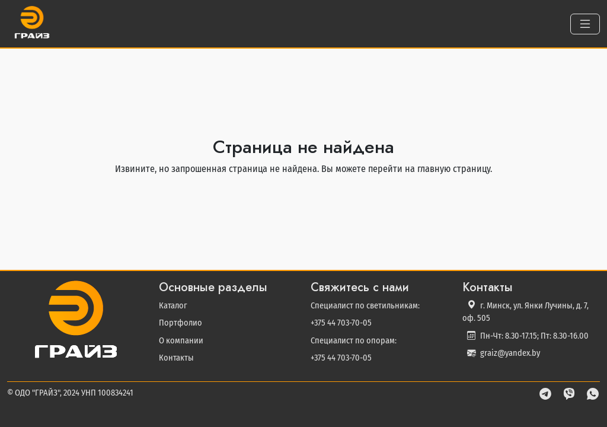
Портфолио (180, 323)
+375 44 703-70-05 (341, 323)
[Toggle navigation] (585, 24)
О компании (181, 341)
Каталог (173, 306)
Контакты (176, 358)
